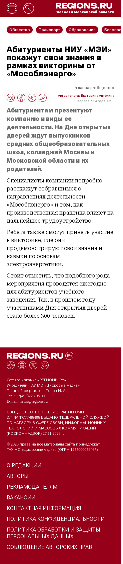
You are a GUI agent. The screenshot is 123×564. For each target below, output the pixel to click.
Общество (104, 87)
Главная (84, 87)
